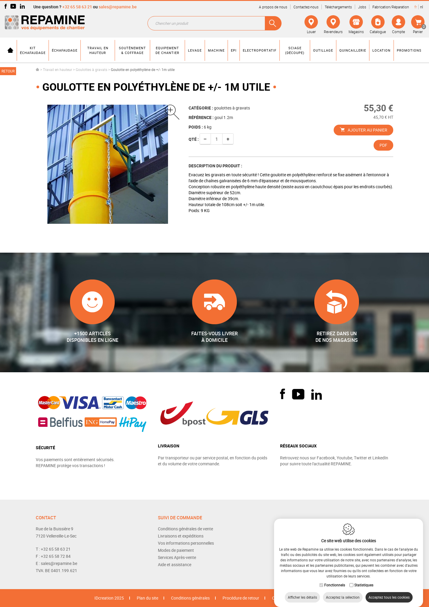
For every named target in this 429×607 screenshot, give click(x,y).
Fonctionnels (334, 579)
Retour (8, 71)
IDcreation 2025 (109, 598)
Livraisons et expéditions (180, 536)
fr (415, 6)
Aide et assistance (174, 564)
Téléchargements (338, 6)
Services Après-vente (177, 557)
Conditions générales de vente (185, 529)
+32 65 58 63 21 (77, 7)
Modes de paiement (176, 550)
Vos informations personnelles (186, 543)
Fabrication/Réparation (390, 6)
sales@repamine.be (118, 7)
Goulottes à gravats (91, 69)
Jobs (362, 6)
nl (421, 6)
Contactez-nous (305, 6)
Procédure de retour (241, 598)
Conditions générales (190, 598)
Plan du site (147, 598)
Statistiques (363, 579)
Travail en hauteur (57, 69)
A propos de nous (273, 6)
